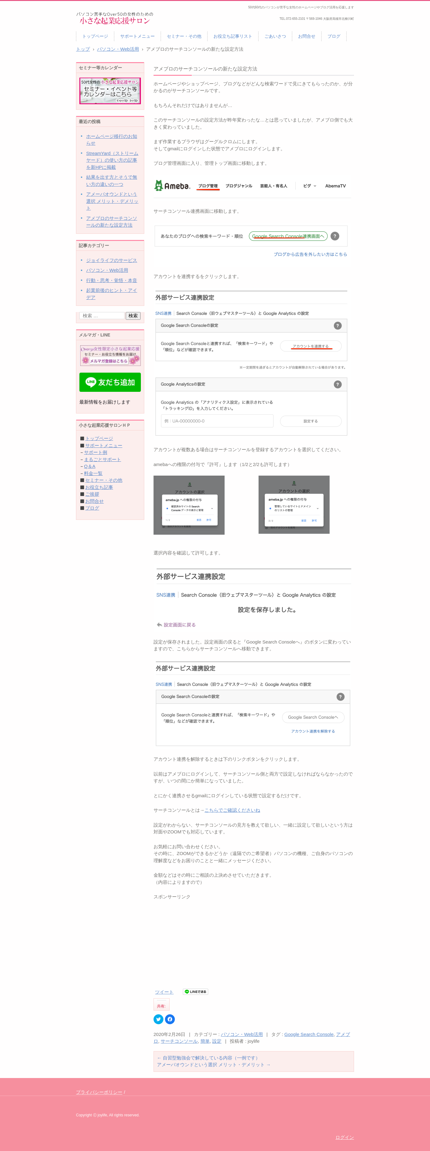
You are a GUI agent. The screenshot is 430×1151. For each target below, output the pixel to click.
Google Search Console (309, 1034)
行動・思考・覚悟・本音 (111, 280)
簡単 (205, 1041)
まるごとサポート (102, 459)
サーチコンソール (179, 1041)
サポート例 (95, 452)
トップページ (95, 36)
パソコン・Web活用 (242, 1034)
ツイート (164, 992)
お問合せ (306, 36)
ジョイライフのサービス (111, 260)
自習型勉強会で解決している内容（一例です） (208, 1057)
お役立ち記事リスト (232, 36)
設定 (216, 1041)
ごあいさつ (275, 36)
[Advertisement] (254, 944)
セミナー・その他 (184, 36)
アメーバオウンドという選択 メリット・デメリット (214, 1064)
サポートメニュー (137, 36)
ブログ (333, 36)
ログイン (344, 1137)
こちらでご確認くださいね (232, 810)
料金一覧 (93, 473)
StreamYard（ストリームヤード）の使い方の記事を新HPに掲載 (112, 160)
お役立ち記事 (99, 487)
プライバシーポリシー (99, 1092)
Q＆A (89, 466)
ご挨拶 (92, 494)
